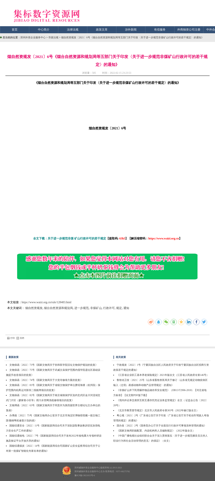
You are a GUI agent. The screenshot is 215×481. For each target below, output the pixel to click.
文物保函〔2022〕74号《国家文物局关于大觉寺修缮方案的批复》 (46, 380)
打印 (11, 338)
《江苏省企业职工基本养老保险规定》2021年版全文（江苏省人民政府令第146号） (163, 375)
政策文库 (102, 29)
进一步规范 (81, 308)
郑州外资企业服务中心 (33, 37)
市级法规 (53, 37)
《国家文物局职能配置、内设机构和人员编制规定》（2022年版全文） (156, 430)
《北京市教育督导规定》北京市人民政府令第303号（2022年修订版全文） (158, 410)
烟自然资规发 (34, 308)
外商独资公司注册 (188, 29)
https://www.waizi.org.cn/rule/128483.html (46, 302)
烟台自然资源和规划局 (58, 308)
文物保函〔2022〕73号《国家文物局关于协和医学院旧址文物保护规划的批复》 (53, 365)
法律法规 (72, 29)
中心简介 (43, 29)
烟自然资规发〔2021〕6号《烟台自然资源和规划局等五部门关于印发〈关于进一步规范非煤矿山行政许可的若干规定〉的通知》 (132, 37)
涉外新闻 (131, 29)
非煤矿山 (96, 308)
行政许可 (109, 308)
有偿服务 (160, 29)
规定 (119, 308)
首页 (14, 29)
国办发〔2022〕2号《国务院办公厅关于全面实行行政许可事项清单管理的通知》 (161, 425)
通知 (126, 308)
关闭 (20, 338)
